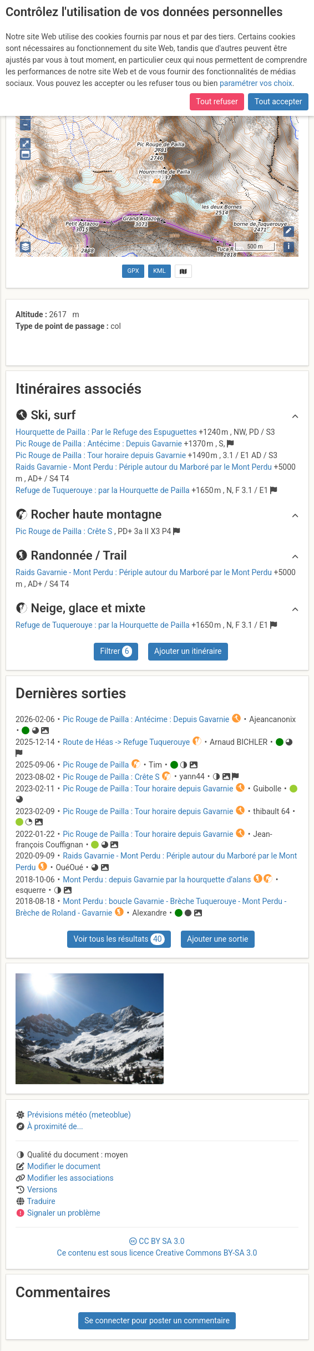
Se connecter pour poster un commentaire (157, 1320)
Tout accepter (278, 101)
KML (159, 271)
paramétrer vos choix (256, 83)
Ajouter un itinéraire (187, 651)
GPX (133, 271)
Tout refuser (216, 101)
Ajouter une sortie (217, 938)
